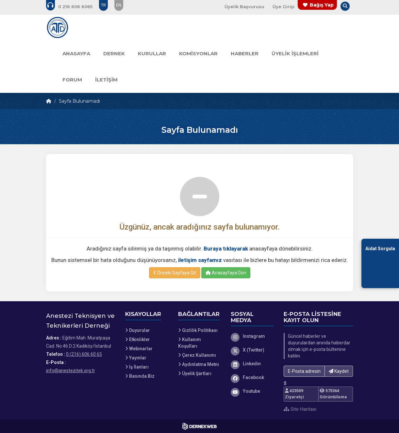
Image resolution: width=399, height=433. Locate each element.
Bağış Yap (322, 5)
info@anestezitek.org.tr (70, 370)
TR (103, 5)
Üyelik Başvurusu (244, 6)
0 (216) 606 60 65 (84, 354)
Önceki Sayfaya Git (174, 272)
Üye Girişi (283, 6)
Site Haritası (300, 409)
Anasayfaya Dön (226, 272)
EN (118, 5)
